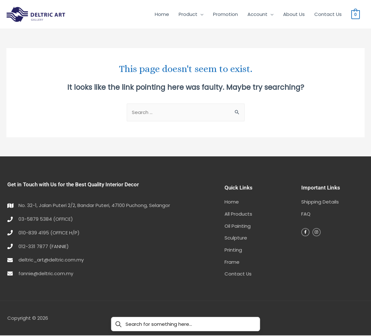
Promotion (225, 14)
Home (162, 14)
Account (257, 14)
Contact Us (328, 14)
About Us (294, 14)
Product (188, 14)
